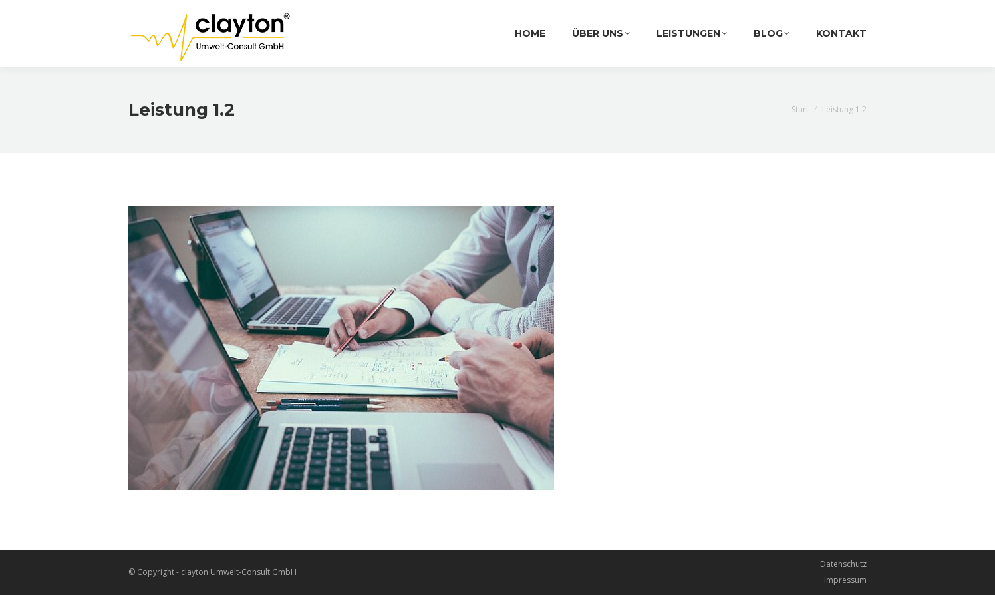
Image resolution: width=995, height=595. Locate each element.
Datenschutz (843, 564)
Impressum (845, 580)
